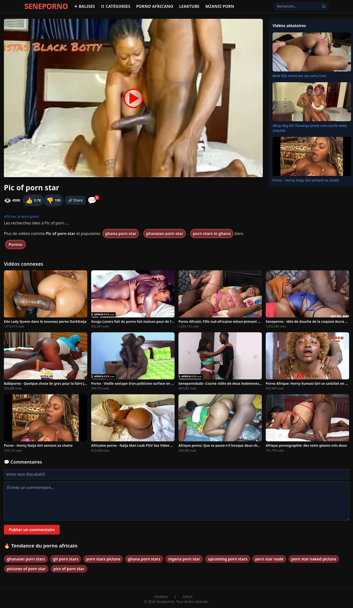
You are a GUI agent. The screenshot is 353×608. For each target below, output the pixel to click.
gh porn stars (65, 559)
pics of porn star (68, 568)
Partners (162, 596)
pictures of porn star (26, 568)
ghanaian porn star (164, 233)
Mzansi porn (219, 6)
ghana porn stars (144, 559)
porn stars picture (103, 559)
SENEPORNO (46, 6)
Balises (84, 6)
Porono (15, 244)
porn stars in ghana (212, 233)
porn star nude (269, 559)
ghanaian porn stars (26, 559)
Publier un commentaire (32, 529)
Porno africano (154, 6)
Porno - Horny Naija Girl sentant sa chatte (306, 180)
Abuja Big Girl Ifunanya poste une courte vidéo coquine (310, 128)
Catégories (115, 6)
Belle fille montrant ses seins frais (299, 75)
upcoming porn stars (227, 559)
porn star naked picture (313, 559)
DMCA (187, 596)
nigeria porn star (184, 559)
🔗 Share (75, 200)
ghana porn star (120, 233)
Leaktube (189, 6)
